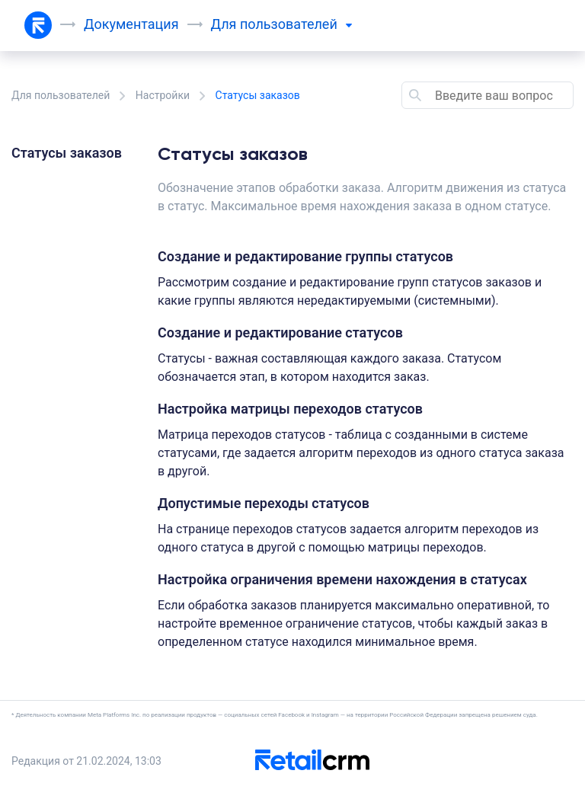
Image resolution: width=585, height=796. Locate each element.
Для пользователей (60, 95)
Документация (131, 24)
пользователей (296, 24)
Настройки (163, 95)
